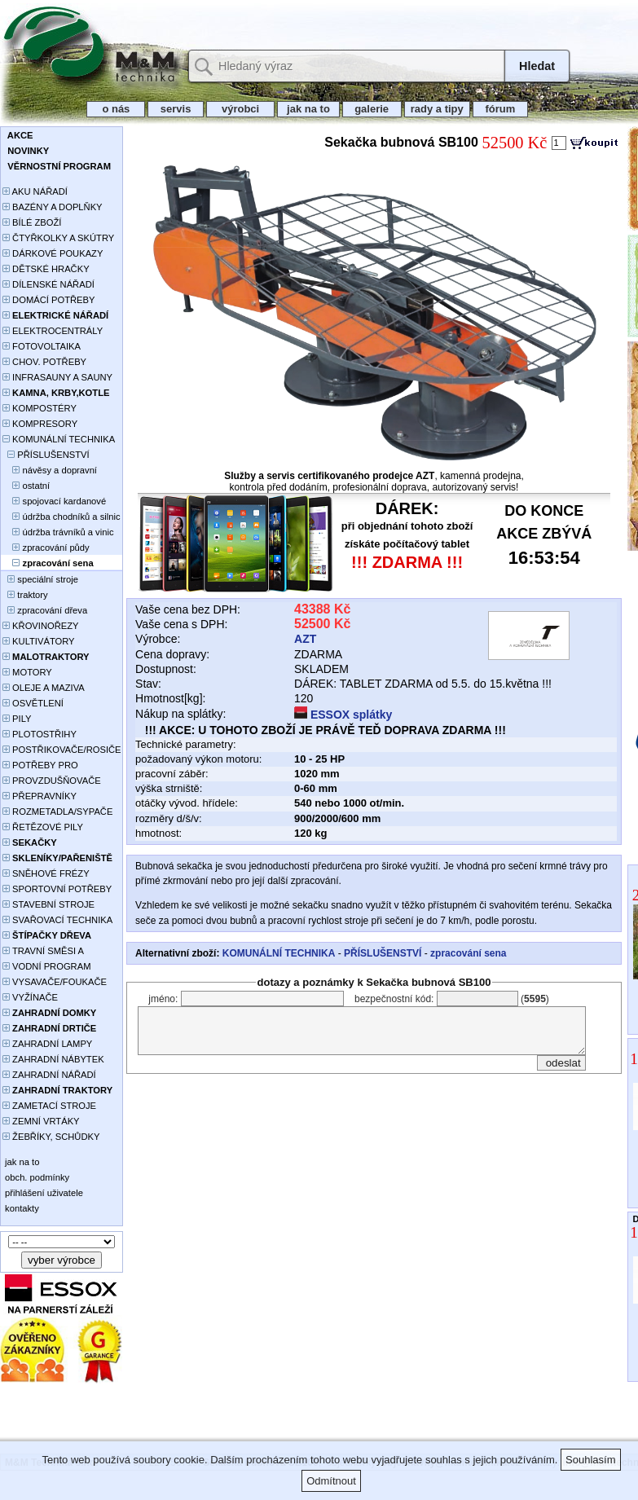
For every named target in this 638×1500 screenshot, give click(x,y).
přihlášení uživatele (42, 1193)
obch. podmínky (35, 1177)
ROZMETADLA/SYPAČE (57, 811)
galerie (372, 109)
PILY (17, 719)
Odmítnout (331, 1481)
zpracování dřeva (44, 610)
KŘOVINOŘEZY (40, 626)
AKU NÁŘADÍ (35, 191)
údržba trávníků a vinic (57, 532)
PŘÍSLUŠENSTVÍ (46, 455)
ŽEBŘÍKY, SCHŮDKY (50, 1136)
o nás (115, 109)
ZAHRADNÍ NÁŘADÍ (49, 1075)
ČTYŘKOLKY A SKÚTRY (58, 238)
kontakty (20, 1208)
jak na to (308, 109)
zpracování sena (468, 953)
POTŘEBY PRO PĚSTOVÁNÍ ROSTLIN (49, 766)
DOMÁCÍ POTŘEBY (48, 300)
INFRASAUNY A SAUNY (57, 377)
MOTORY (27, 672)
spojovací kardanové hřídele (54, 502)
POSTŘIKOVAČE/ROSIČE (61, 749)
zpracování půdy (46, 547)
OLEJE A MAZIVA (43, 688)
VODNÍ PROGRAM (46, 966)
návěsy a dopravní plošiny (49, 471)
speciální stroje (40, 579)
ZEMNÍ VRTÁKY (41, 1121)
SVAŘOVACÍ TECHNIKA (57, 920)
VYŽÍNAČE (30, 997)
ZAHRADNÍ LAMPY (47, 1044)
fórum (500, 109)
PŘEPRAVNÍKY (39, 796)
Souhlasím (590, 1460)
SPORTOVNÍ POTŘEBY (57, 889)
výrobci (240, 109)
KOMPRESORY (39, 424)
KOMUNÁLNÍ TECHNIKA (58, 439)
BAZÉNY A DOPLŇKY (52, 207)
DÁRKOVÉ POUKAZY (52, 253)
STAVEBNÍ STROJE (48, 904)
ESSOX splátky (343, 714)
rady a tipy (437, 109)
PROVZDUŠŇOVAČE (51, 780)
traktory (25, 595)
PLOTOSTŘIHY (39, 734)
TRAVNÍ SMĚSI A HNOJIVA (43, 952)
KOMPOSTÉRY (39, 408)
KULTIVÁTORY (38, 641)
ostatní (26, 485)
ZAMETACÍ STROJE (49, 1106)
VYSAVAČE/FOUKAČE (54, 982)
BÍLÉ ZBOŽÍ (31, 222)
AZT (305, 638)
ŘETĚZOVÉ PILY (42, 827)
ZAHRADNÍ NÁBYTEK (53, 1059)
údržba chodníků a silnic (61, 516)
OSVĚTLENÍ (33, 703)
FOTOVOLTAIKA (41, 346)
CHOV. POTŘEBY (44, 362)
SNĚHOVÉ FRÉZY (46, 873)
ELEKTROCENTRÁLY (52, 331)
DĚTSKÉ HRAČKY (46, 269)
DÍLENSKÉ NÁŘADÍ (48, 284)
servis (175, 109)
